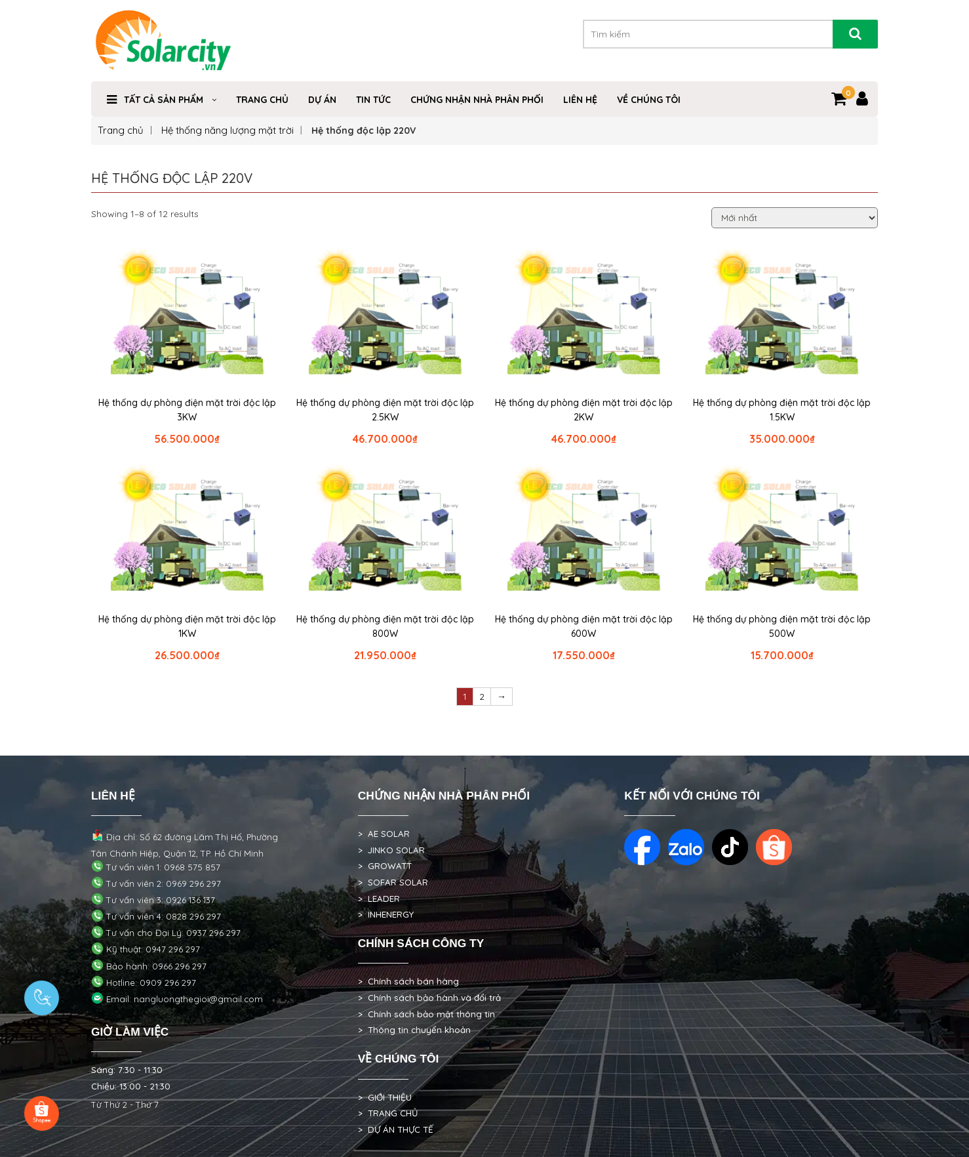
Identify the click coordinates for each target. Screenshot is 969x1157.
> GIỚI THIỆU (385, 1097)
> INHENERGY (386, 914)
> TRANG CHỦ (388, 1113)
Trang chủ (121, 130)
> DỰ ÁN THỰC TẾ (395, 1129)
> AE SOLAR (384, 833)
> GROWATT (385, 866)
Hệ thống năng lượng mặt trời (227, 130)
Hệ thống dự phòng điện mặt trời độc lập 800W (385, 626)
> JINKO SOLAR (391, 850)
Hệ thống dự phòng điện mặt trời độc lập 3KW (187, 410)
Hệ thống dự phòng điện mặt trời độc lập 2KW (584, 410)
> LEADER (379, 898)
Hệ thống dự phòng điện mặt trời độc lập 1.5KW (782, 410)
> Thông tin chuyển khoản (414, 1030)
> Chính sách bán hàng (408, 981)
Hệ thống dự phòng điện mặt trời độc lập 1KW (187, 626)
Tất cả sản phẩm (163, 100)
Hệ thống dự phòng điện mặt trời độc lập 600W (584, 626)
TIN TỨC (373, 100)
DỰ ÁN (322, 100)
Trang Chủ (262, 100)
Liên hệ (580, 100)
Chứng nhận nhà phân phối (477, 100)
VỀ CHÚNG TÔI (649, 100)
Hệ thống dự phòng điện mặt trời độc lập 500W (782, 626)
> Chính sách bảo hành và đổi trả (429, 997)
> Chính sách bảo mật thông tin (426, 1014)
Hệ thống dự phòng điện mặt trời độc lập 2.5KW (385, 410)
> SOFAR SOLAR (393, 882)
